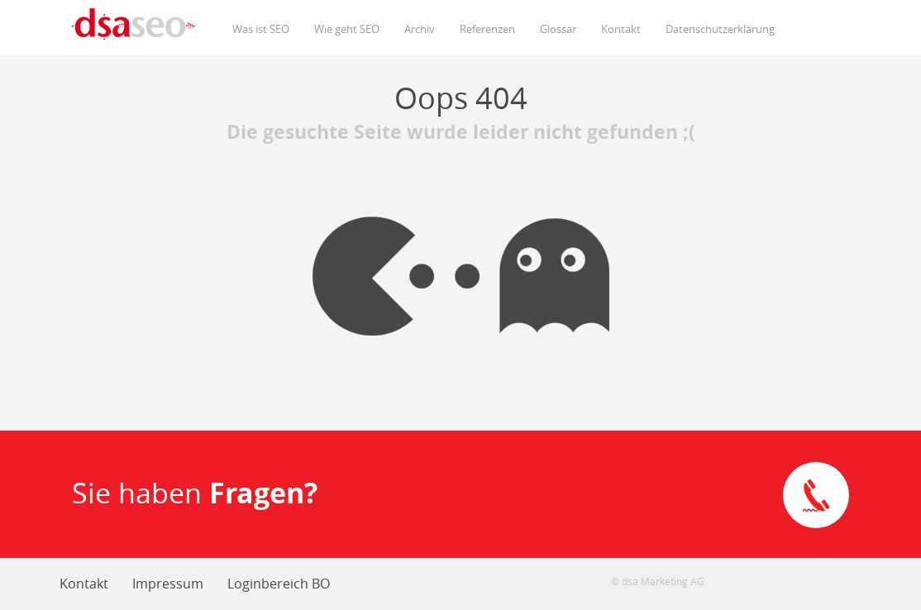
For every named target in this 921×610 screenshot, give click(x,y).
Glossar (558, 28)
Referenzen (487, 28)
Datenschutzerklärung (720, 28)
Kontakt (621, 28)
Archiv (419, 28)
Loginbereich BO (278, 583)
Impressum (167, 583)
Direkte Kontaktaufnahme (816, 495)
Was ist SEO (260, 28)
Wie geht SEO (346, 28)
